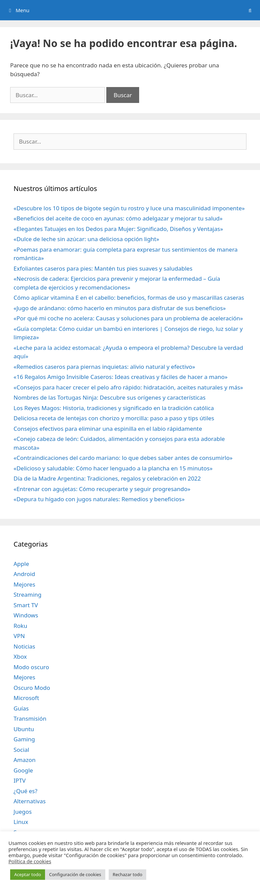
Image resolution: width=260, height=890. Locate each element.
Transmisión (30, 718)
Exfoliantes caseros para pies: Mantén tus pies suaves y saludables (103, 268)
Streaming (28, 594)
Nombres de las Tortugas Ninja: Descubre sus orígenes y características (109, 397)
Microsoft (26, 698)
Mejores (24, 584)
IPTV (20, 780)
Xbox (20, 656)
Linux (21, 822)
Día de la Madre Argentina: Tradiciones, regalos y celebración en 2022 (107, 478)
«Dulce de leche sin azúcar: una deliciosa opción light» (86, 239)
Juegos (23, 811)
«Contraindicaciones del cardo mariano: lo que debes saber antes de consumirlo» (123, 458)
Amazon (25, 760)
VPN (19, 636)
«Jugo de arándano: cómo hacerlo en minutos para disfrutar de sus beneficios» (120, 308)
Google (23, 770)
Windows (26, 615)
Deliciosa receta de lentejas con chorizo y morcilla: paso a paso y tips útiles (114, 418)
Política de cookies (29, 861)
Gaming (24, 739)
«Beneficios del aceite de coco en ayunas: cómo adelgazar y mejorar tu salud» (118, 218)
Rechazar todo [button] (128, 874)
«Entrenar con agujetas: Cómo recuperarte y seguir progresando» (102, 489)
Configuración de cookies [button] (75, 874)
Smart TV (26, 605)
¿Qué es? (25, 791)
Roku (20, 626)
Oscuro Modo (32, 688)
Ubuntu (24, 729)
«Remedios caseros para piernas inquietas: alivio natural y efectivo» (104, 366)
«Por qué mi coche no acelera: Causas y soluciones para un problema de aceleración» (128, 318)
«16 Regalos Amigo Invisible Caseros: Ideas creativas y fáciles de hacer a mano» (121, 377)
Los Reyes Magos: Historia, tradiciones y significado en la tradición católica (114, 408)
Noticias (24, 646)
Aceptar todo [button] (27, 874)
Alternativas (30, 801)
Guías (21, 708)
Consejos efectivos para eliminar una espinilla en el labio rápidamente (108, 428)
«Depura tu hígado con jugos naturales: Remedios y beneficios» (99, 499)
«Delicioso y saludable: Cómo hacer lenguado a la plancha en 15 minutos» (113, 468)
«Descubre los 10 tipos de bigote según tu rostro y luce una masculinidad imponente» (129, 208)
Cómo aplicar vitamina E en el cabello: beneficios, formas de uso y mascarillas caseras (129, 297)
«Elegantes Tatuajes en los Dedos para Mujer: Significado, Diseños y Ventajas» (118, 229)
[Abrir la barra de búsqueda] (250, 10)
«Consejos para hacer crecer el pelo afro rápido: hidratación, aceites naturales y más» (128, 387)
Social (21, 750)
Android (24, 574)
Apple (21, 564)
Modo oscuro (31, 667)
